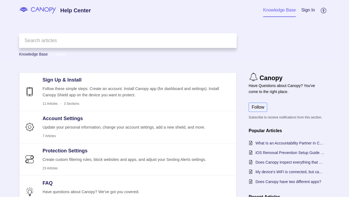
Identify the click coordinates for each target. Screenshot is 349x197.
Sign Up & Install (62, 80)
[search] (128, 40)
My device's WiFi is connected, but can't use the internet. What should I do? (289, 172)
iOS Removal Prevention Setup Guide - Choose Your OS (289, 152)
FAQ (48, 183)
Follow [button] (258, 107)
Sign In (308, 10)
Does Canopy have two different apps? (288, 181)
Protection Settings (65, 150)
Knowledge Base (33, 54)
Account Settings (63, 118)
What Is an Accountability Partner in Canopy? (289, 143)
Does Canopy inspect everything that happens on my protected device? (289, 162)
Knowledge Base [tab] (279, 10)
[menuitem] (308, 10)
